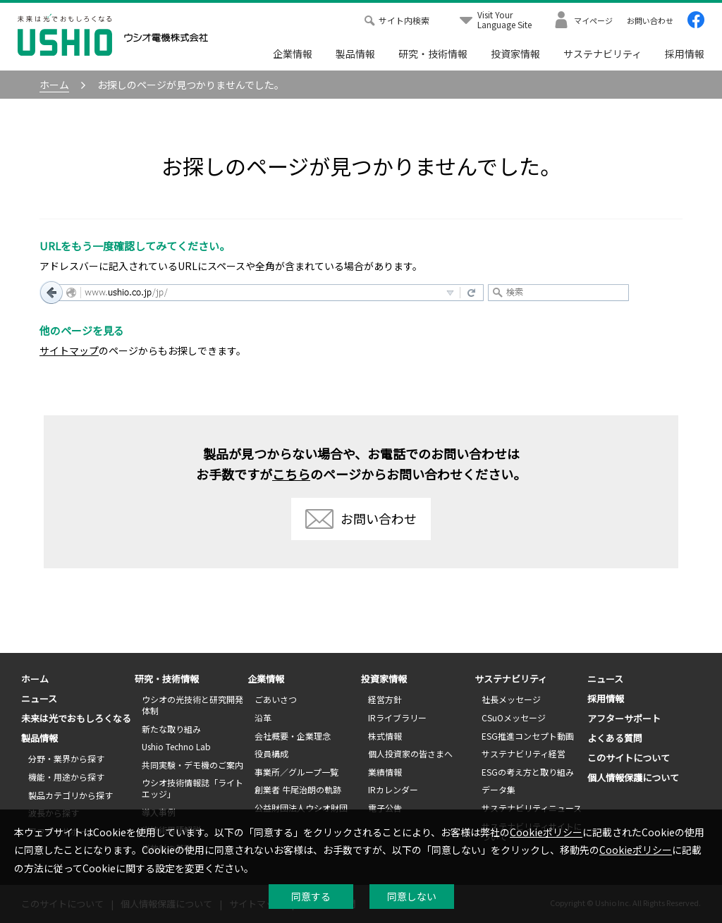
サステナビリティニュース (532, 808)
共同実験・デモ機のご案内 (192, 765)
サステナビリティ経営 (523, 753)
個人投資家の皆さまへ (410, 753)
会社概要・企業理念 (293, 736)
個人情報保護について (633, 777)
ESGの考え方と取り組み (528, 772)
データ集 (498, 789)
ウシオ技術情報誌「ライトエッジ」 (192, 788)
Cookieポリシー (546, 832)
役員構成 (271, 753)
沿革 (263, 717)
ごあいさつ (276, 699)
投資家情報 (515, 54)
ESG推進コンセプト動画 (528, 736)
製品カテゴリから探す (70, 795)
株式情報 (385, 736)
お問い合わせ (361, 519)
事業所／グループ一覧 (296, 772)
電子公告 (385, 808)
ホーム (35, 678)
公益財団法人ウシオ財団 (301, 808)
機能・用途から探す (66, 777)
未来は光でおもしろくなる (76, 718)
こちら (291, 474)
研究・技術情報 (432, 54)
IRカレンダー (393, 789)
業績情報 (385, 772)
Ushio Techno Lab (176, 746)
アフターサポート (624, 718)
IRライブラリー (397, 717)
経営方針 (385, 699)
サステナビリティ (602, 54)
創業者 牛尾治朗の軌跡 (298, 789)
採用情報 (684, 54)
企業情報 (292, 54)
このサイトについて (628, 757)
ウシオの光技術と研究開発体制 (192, 704)
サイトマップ (69, 350)
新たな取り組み (171, 729)
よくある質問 (614, 738)
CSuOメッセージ (514, 717)
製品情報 (355, 54)
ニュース (39, 698)
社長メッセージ (511, 699)
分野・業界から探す (66, 758)
